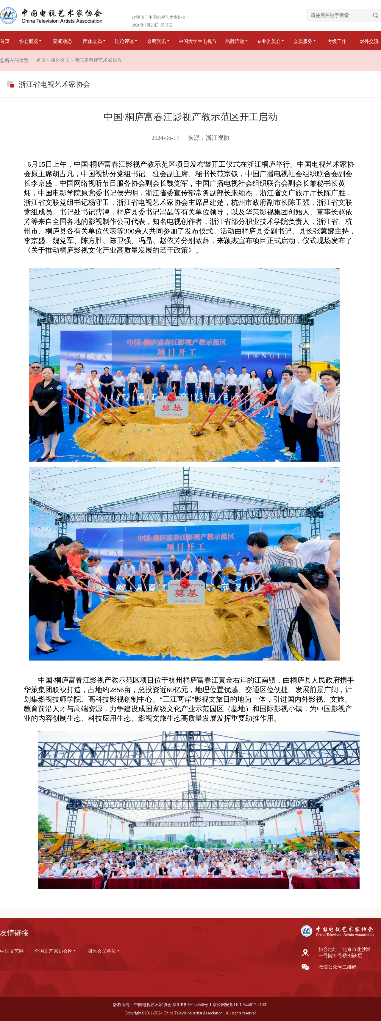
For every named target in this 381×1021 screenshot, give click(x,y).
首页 (5, 41)
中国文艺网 (12, 951)
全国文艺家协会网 (56, 951)
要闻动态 (62, 41)
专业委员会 (271, 41)
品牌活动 (237, 41)
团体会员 (94, 41)
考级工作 (336, 41)
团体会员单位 (104, 951)
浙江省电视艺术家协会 (98, 60)
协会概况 (30, 41)
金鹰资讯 (158, 41)
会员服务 (305, 41)
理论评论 (126, 41)
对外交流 (369, 41)
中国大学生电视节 (198, 41)
